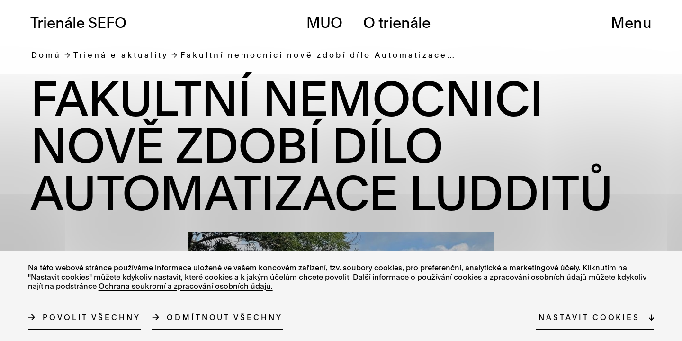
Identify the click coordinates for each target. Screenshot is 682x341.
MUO (324, 22)
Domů (46, 54)
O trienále (397, 22)
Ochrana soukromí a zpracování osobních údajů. (186, 286)
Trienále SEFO (78, 22)
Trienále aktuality (120, 54)
